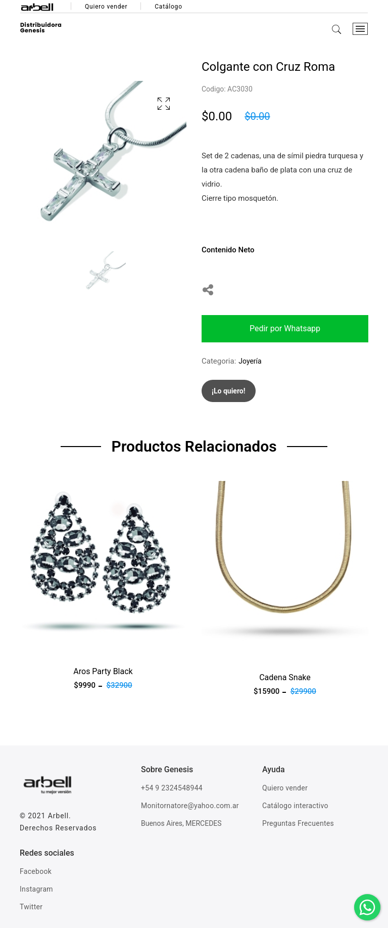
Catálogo (168, 6)
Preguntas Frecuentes (298, 823)
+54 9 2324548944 (172, 788)
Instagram (36, 889)
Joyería (249, 361)
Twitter (31, 907)
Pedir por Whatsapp (285, 328)
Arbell (58, 816)
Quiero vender (106, 6)
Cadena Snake (285, 677)
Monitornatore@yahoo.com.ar (190, 806)
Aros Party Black (102, 671)
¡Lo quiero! (229, 391)
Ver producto (41, 647)
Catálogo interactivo (295, 806)
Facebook (36, 871)
